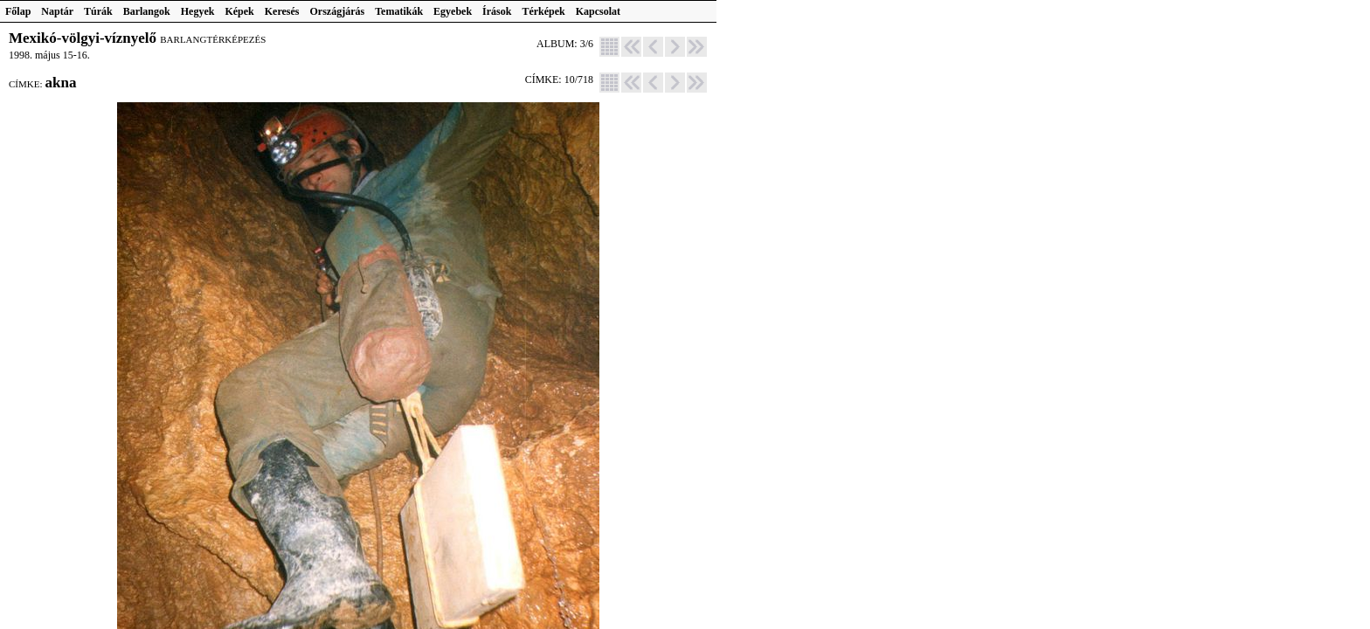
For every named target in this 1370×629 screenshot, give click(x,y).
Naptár (57, 11)
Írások (496, 11)
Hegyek (198, 11)
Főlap (18, 11)
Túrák (98, 11)
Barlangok (146, 11)
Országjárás (337, 11)
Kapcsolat (598, 11)
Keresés (282, 11)
